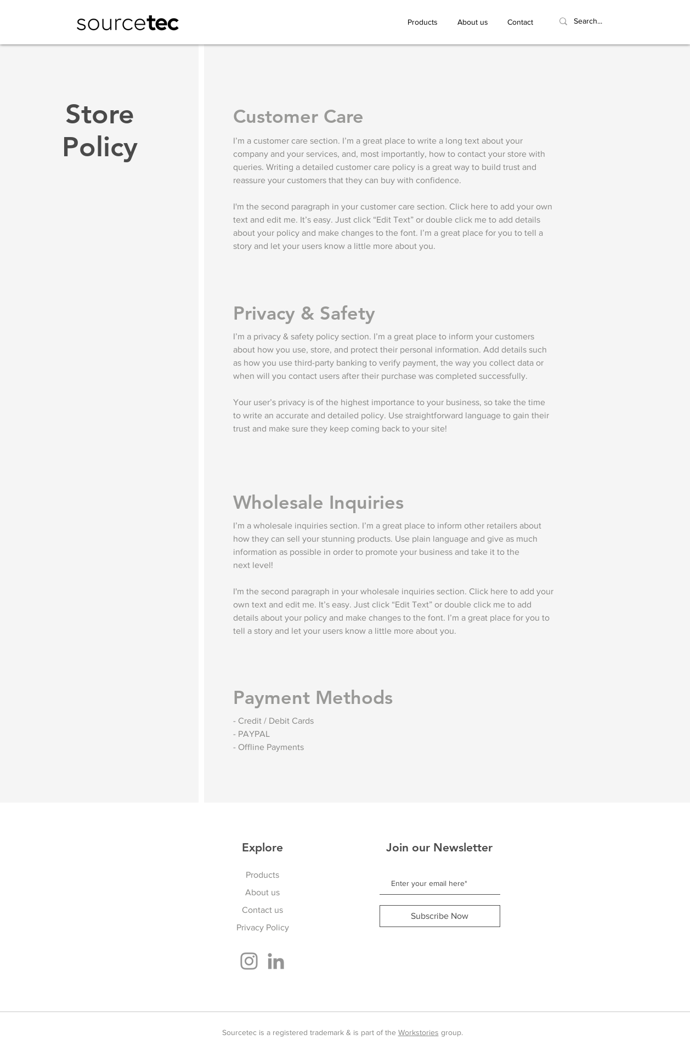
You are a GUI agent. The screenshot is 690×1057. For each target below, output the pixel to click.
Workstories (418, 1032)
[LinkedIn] (275, 961)
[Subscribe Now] (440, 916)
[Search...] (599, 21)
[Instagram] (249, 961)
